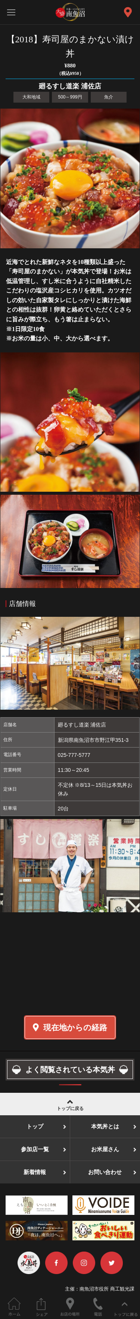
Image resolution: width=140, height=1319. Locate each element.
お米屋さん (105, 1149)
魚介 (108, 97)
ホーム (14, 1306)
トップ (35, 1127)
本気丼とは (105, 1127)
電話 (98, 1306)
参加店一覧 (35, 1149)
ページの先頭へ (126, 1306)
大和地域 (31, 97)
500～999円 (70, 97)
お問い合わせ (105, 1172)
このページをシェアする (42, 1306)
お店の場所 (70, 1306)
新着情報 (35, 1172)
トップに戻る (70, 1104)
